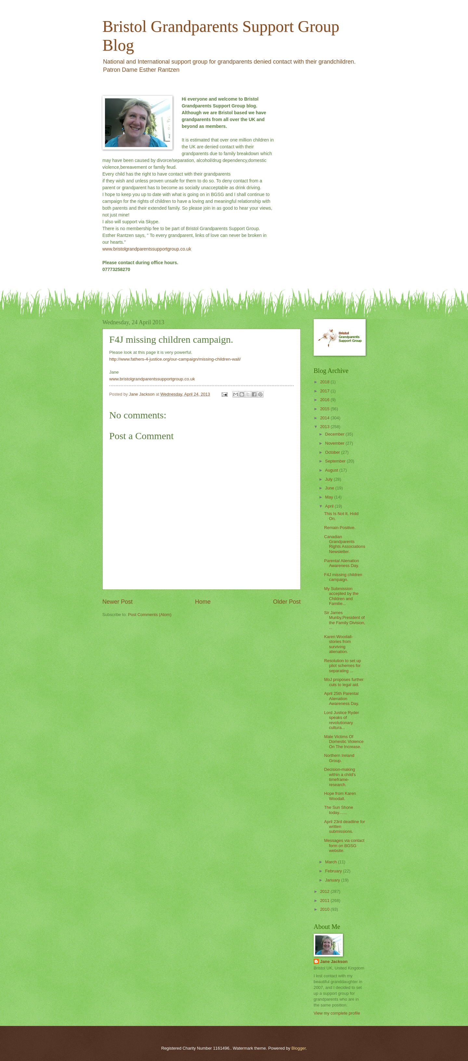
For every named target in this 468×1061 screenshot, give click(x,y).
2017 (325, 391)
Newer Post (117, 601)
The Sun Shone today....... (338, 810)
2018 (325, 381)
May (329, 497)
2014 (325, 417)
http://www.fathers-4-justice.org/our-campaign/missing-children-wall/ (175, 359)
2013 (325, 426)
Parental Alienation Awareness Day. (341, 563)
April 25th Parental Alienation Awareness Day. (341, 698)
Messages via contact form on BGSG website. (344, 845)
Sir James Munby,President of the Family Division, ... (344, 620)
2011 (325, 900)
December (335, 434)
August (332, 470)
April (329, 506)
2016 (325, 399)
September (336, 461)
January (333, 880)
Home (203, 601)
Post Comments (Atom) (150, 614)
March (331, 861)
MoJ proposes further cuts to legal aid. (344, 682)
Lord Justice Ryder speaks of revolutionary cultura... (341, 720)
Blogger (299, 1048)
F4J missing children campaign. (343, 577)
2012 (325, 891)
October (333, 452)
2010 (325, 909)
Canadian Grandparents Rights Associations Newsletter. (344, 544)
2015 (325, 408)
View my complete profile (337, 1013)
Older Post (287, 601)
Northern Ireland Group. (339, 758)
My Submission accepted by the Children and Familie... (341, 596)
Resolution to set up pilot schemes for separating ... (342, 665)
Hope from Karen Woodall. (340, 796)
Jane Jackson (333, 961)
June (330, 488)
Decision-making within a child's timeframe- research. (340, 777)
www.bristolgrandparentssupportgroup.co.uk (146, 249)
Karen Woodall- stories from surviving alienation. (338, 644)
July (329, 479)
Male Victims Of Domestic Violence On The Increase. (343, 741)
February (334, 871)
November (335, 443)
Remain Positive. (340, 527)
